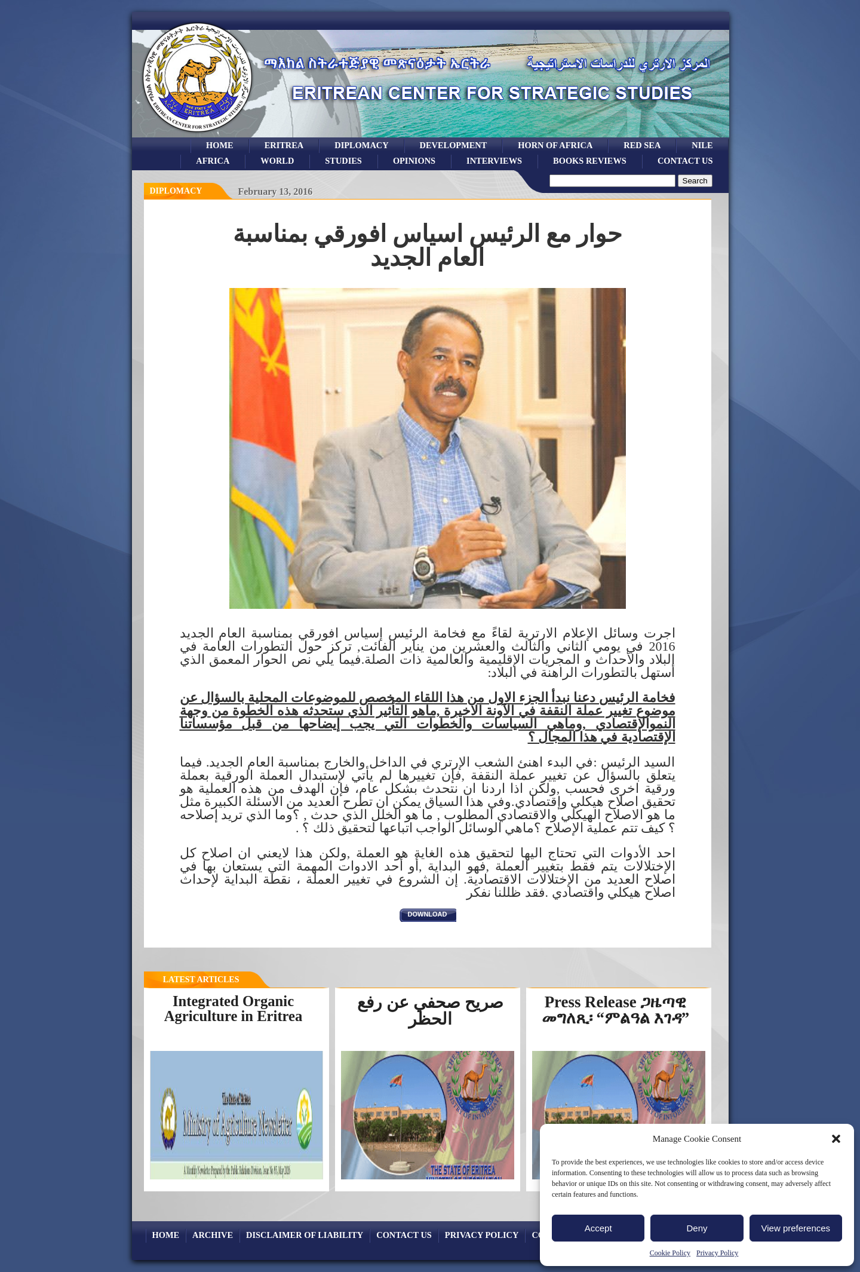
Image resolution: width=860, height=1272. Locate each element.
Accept (598, 1228)
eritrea (284, 145)
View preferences (796, 1228)
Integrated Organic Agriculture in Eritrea (233, 1008)
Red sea (642, 145)
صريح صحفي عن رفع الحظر (430, 1010)
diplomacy (176, 190)
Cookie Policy (670, 1253)
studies (343, 160)
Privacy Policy (717, 1253)
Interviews (494, 160)
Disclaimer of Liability (304, 1235)
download (427, 914)
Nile (702, 145)
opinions (414, 160)
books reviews (589, 160)
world (277, 160)
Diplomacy (361, 145)
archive (212, 1235)
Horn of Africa (555, 145)
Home (220, 145)
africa (212, 160)
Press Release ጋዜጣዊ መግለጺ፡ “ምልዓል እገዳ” (615, 1010)
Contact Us (685, 160)
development (453, 145)
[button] (836, 1139)
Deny (696, 1228)
